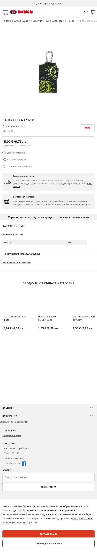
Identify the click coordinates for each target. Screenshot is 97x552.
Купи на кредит (44, 217)
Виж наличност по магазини (16, 262)
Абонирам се (48, 487)
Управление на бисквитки (14, 421)
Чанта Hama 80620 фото (15, 318)
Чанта (71, 20)
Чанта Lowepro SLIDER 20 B (47, 318)
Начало (6, 20)
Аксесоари (58, 20)
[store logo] (21, 12)
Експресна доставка (51, 3)
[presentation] (27, 499)
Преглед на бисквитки (48, 543)
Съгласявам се (48, 533)
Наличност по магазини (19, 166)
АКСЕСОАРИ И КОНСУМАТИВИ (31, 20)
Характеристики (19, 217)
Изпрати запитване (13, 458)
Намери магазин (11, 435)
